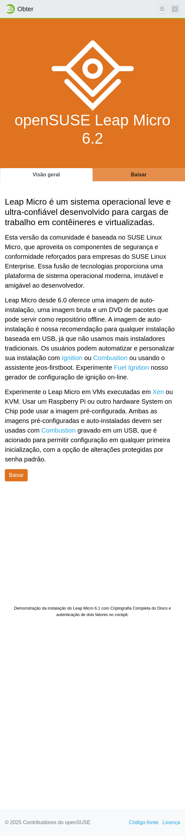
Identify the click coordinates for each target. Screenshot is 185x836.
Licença (171, 822)
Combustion (110, 357)
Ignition (72, 357)
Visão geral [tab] (46, 174)
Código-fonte (144, 822)
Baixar (16, 475)
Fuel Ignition (131, 367)
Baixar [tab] (139, 174)
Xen (158, 391)
